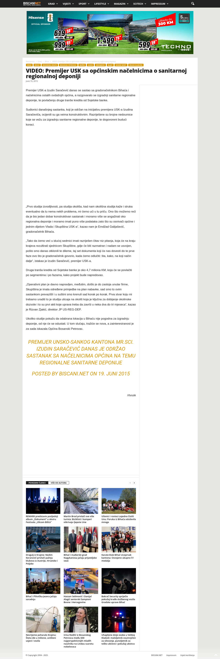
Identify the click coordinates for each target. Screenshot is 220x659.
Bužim (82, 65)
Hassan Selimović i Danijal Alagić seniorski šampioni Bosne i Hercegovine (78, 599)
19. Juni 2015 (114, 374)
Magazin (121, 4)
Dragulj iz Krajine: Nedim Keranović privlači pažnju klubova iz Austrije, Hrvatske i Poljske (42, 559)
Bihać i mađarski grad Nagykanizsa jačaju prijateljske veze (80, 557)
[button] (192, 4)
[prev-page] (130, 483)
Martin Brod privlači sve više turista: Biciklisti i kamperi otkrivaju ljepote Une (79, 519)
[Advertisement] (81, 165)
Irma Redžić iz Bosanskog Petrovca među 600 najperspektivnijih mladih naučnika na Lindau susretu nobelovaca (79, 640)
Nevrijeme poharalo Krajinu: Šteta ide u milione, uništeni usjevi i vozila (41, 637)
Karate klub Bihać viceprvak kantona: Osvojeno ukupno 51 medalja (118, 557)
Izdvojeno (100, 65)
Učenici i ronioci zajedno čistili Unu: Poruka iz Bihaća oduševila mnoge (119, 519)
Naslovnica (30, 61)
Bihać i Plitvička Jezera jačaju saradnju (41, 598)
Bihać (47, 61)
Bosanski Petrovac (68, 65)
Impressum (159, 4)
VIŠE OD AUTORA (59, 482)
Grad (53, 4)
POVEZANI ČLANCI (37, 482)
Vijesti (68, 4)
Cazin (90, 65)
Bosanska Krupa (50, 65)
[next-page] (134, 483)
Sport (84, 4)
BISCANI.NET (156, 655)
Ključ (110, 65)
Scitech (139, 4)
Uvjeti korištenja (187, 655)
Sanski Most (121, 65)
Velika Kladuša (135, 65)
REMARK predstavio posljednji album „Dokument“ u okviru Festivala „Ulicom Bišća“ (42, 519)
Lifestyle (101, 4)
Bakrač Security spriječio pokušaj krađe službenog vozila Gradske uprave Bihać (118, 599)
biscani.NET (74, 374)
